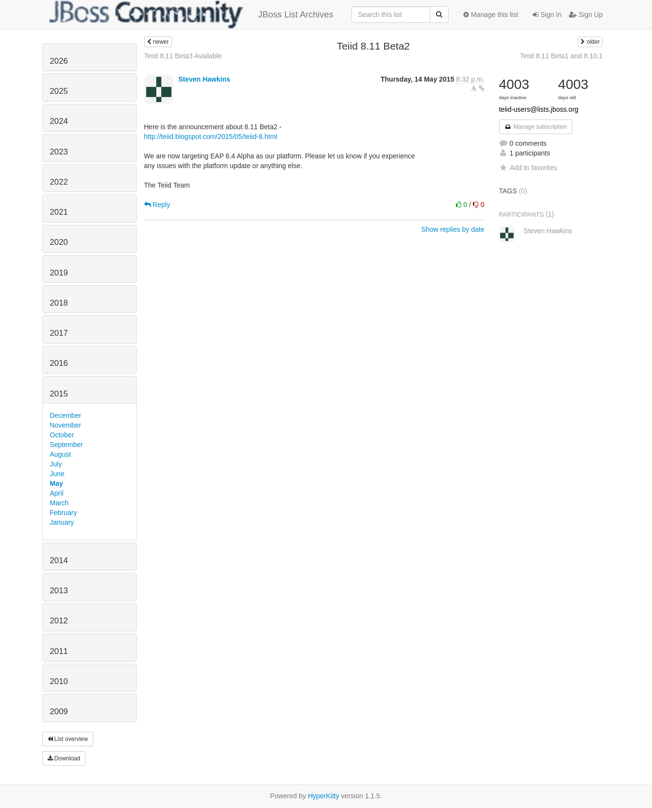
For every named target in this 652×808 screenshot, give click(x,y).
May (56, 483)
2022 (59, 182)
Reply (157, 204)
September (66, 444)
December (66, 415)
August (60, 454)
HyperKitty (323, 796)
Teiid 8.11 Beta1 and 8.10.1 (561, 56)
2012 (59, 620)
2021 (59, 212)
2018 (59, 303)
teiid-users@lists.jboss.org (539, 109)
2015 (59, 393)
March (59, 503)
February (63, 512)
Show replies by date (453, 229)
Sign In (547, 14)
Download (64, 758)
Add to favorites (528, 168)
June (57, 474)
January (62, 522)
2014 (59, 560)
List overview (68, 739)
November (66, 425)
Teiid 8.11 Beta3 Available (183, 56)
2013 (59, 590)
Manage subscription (536, 126)
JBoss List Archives (192, 14)
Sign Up (586, 14)
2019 (59, 272)
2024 (59, 121)
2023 (59, 151)
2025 (59, 91)
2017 (59, 333)
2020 (59, 242)
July (56, 464)
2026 (59, 61)
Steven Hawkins (204, 79)
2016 (59, 363)
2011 (59, 651)
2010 (59, 681)
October (62, 435)
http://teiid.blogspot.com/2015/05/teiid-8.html (211, 136)
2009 (59, 711)
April (57, 493)
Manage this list (490, 14)
